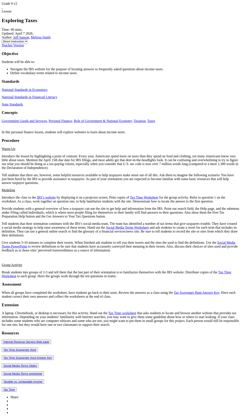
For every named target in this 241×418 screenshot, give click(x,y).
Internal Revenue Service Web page (26, 341)
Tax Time (9, 389)
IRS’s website (46, 197)
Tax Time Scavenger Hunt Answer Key (27, 357)
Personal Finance (60, 121)
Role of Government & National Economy (103, 121)
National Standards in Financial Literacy (29, 97)
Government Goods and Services (24, 121)
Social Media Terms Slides (20, 365)
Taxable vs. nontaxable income (22, 381)
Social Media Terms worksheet (22, 373)
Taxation (140, 121)
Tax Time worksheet (122, 313)
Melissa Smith (41, 37)
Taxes (151, 121)
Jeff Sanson (21, 37)
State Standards (12, 104)
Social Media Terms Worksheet (127, 227)
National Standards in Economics (25, 90)
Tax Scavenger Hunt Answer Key (196, 292)
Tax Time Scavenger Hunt (19, 349)
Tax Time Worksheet (144, 197)
